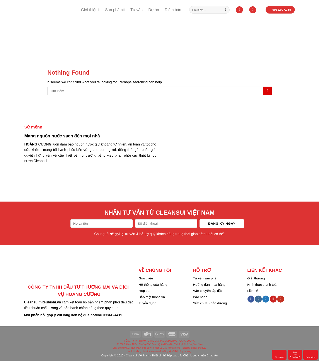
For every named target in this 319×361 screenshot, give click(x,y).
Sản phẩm (115, 10)
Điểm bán (173, 10)
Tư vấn (136, 10)
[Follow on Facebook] (250, 299)
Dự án (153, 10)
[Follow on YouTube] (280, 299)
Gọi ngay (279, 354)
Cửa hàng (311, 354)
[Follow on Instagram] (258, 299)
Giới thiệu (90, 10)
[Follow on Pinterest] (273, 299)
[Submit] (225, 10)
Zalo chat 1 (295, 354)
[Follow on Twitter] (265, 299)
